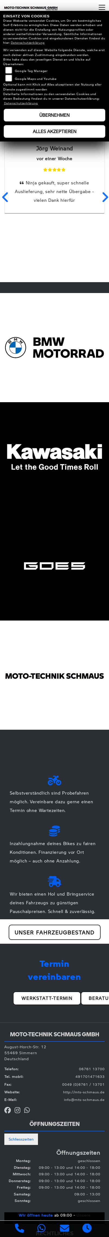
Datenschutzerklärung (28, 42)
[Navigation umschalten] (102, 7)
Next (104, 197)
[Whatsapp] (41, 1228)
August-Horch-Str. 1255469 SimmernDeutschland (25, 1052)
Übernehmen (54, 115)
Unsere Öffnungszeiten (65, 1218)
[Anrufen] (19, 1229)
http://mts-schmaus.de (84, 1092)
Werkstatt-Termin (47, 998)
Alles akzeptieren (54, 131)
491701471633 (90, 1076)
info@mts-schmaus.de (84, 1099)
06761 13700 (92, 1068)
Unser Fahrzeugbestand (55, 932)
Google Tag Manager (31, 71)
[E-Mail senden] (64, 1229)
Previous (4, 197)
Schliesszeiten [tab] (21, 1139)
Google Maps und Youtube (36, 79)
